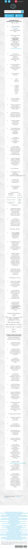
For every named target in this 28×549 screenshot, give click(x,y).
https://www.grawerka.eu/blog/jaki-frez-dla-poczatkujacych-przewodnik (14, 524)
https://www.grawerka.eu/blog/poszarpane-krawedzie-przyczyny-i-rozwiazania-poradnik (14, 526)
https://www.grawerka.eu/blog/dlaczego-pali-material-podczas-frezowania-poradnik (13, 528)
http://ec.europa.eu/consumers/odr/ (18, 463)
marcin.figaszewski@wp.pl (16, 49)
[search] (22, 11)
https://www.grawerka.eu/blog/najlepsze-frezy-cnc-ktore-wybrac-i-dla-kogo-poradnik (14, 522)
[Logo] (13, 6)
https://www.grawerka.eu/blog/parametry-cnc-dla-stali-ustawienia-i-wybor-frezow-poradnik (13, 533)
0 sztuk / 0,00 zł (20, 1)
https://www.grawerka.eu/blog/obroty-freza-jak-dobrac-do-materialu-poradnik (15, 536)
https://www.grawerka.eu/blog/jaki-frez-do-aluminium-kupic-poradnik (14, 517)
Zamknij (25, 546)
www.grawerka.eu (15, 27)
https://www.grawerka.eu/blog (8, 513)
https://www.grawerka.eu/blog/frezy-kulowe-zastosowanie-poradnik (14, 520)
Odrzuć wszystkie (19, 546)
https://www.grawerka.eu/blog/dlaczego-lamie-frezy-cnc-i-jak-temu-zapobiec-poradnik (14, 531)
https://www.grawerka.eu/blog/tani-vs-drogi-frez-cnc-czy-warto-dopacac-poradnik (13, 539)
